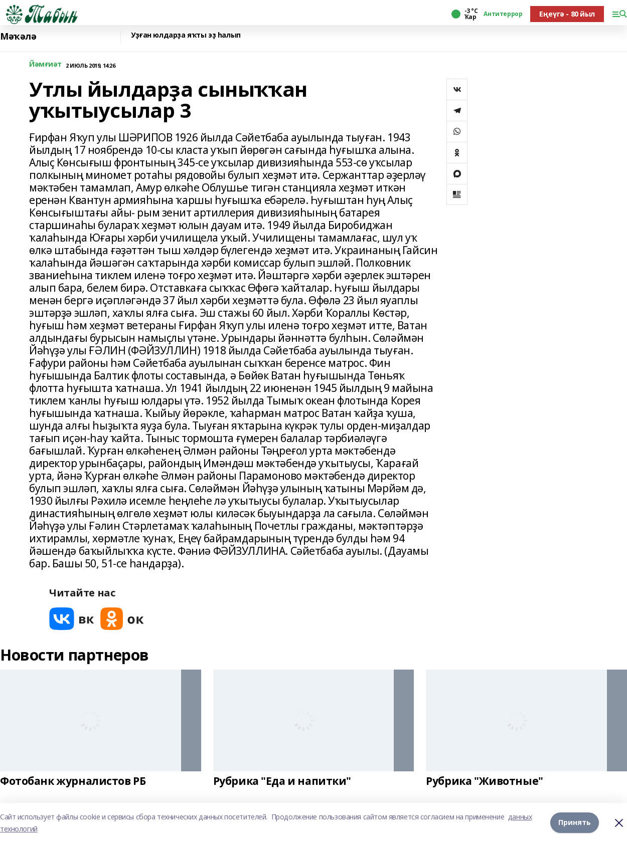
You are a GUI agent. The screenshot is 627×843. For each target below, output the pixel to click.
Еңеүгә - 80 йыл (567, 14)
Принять (574, 822)
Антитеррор (503, 14)
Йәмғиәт (45, 64)
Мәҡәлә (18, 36)
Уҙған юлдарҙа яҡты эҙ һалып (186, 35)
